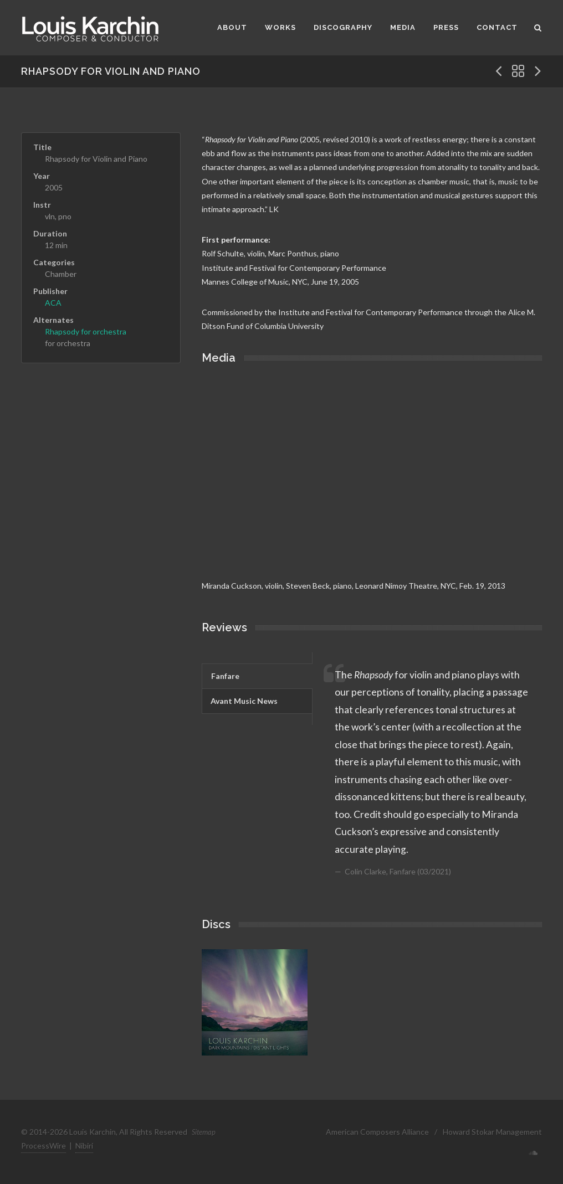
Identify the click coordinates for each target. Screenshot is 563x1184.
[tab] (257, 676)
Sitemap (204, 1132)
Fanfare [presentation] (225, 676)
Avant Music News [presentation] (244, 701)
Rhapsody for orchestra (85, 331)
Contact (497, 27)
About (232, 27)
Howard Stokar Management (492, 1131)
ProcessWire (43, 1145)
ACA (53, 302)
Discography (343, 27)
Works (280, 27)
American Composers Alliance (377, 1131)
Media (403, 27)
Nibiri (84, 1145)
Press (446, 27)
